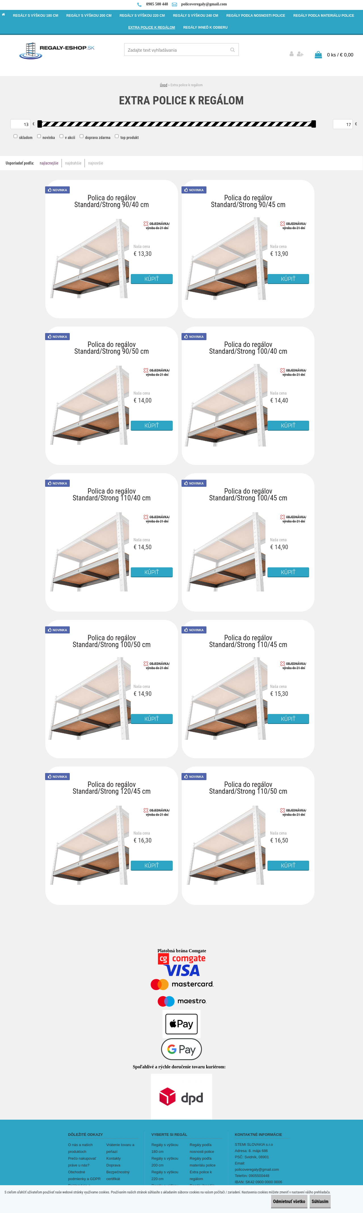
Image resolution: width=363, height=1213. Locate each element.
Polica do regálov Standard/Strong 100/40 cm (248, 342)
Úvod (163, 81)
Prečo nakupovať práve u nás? (82, 1157)
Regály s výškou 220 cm (164, 1171)
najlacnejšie (49, 159)
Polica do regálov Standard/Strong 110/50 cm (248, 782)
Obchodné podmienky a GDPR (84, 1171)
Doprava (113, 1161)
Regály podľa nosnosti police (202, 1144)
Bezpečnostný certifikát (118, 1171)
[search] (232, 50)
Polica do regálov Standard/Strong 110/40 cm (112, 488)
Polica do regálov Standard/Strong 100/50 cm (112, 635)
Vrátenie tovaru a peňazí (120, 1144)
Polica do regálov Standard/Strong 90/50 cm (111, 342)
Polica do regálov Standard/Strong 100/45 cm (248, 488)
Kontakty (113, 1154)
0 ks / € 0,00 (340, 51)
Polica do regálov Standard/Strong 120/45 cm (112, 782)
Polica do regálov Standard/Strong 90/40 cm (111, 195)
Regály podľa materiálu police (203, 1157)
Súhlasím (315, 1201)
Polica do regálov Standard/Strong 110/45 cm (248, 635)
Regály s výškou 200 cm (164, 1157)
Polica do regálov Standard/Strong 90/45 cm (248, 195)
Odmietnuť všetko (274, 1201)
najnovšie (95, 159)
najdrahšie (73, 159)
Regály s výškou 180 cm (164, 1144)
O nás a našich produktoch (80, 1144)
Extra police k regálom (201, 1171)
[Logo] (57, 50)
